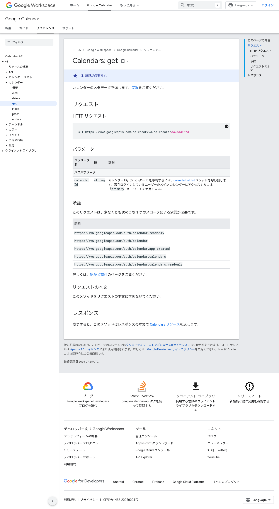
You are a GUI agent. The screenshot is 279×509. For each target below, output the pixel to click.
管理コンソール (146, 436)
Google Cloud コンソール (153, 450)
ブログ (211, 436)
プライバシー (89, 500)
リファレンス (152, 50)
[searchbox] (29, 42)
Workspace (35, 5)
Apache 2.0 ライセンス (84, 349)
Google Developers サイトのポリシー (171, 349)
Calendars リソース (165, 324)
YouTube (213, 457)
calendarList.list (184, 180)
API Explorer (144, 457)
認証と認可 (98, 275)
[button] (28, 61)
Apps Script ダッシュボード (155, 443)
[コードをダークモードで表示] (226, 126)
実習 (134, 88)
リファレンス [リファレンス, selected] (45, 28)
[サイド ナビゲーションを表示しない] (52, 501)
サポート (68, 28)
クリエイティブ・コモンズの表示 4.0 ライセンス (156, 345)
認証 (88, 75)
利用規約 (70, 464)
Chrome (138, 482)
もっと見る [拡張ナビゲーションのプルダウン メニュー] (127, 5)
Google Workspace (99, 50)
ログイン (268, 5)
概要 (8, 28)
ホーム (74, 5)
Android (118, 482)
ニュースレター (217, 443)
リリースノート (74, 450)
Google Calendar (22, 19)
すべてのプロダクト (226, 482)
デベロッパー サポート (79, 457)
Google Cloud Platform (188, 482)
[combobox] (200, 5)
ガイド (23, 28)
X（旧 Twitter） (218, 450)
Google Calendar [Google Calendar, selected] (99, 5)
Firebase (158, 482)
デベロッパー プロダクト (81, 443)
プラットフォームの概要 (80, 436)
